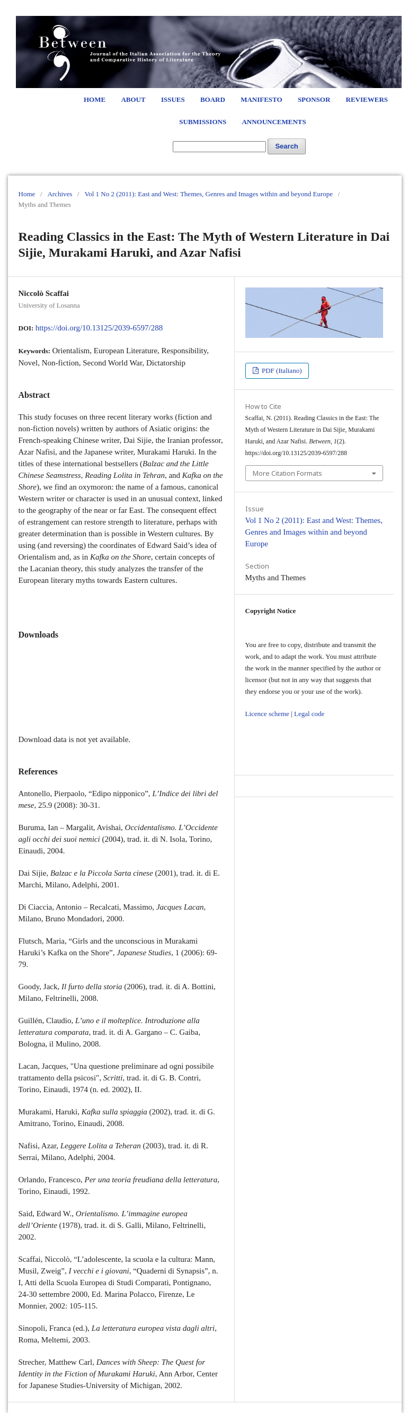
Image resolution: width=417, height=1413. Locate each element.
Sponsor (314, 99)
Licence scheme (267, 714)
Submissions (202, 122)
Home (94, 99)
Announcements (274, 122)
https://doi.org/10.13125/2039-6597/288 (99, 328)
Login (371, 10)
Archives (59, 194)
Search (286, 146)
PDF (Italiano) (281, 370)
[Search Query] (219, 146)
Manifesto (261, 99)
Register (340, 10)
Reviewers (367, 99)
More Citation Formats (287, 473)
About (133, 99)
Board (212, 99)
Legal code (309, 714)
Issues (173, 99)
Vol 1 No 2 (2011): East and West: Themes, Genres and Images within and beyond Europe (208, 194)
